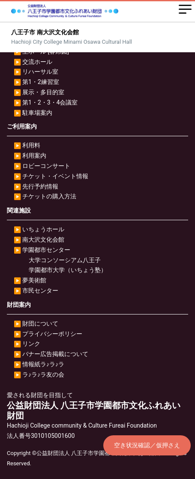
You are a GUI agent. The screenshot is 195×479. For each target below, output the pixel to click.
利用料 (31, 145)
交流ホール (37, 61)
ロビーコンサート (46, 165)
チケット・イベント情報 (55, 176)
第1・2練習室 (40, 81)
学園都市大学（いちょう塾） (68, 269)
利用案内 (34, 155)
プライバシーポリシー (52, 333)
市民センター (40, 290)
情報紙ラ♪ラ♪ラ (43, 364)
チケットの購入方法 (49, 196)
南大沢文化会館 (43, 239)
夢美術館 (34, 280)
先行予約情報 (40, 186)
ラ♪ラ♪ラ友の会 (43, 374)
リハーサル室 (40, 71)
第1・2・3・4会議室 (50, 102)
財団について (40, 323)
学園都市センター (46, 249)
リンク (31, 343)
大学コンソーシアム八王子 (65, 260)
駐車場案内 (37, 112)
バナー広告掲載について (55, 353)
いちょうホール (43, 229)
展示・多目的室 (43, 92)
